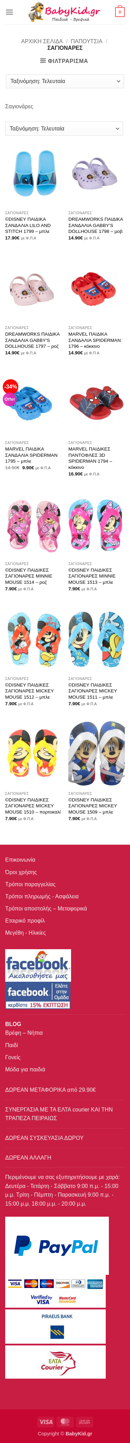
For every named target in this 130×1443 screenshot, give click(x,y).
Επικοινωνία (20, 860)
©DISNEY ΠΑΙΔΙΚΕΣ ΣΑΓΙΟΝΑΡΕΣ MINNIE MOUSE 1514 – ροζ (28, 576)
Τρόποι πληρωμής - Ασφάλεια (42, 896)
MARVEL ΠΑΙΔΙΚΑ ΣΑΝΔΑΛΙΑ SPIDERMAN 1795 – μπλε (31, 455)
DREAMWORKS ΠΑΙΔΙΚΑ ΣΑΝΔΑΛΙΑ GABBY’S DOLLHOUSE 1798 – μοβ (95, 225)
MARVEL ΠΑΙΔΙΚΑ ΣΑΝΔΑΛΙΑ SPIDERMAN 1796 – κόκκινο (94, 340)
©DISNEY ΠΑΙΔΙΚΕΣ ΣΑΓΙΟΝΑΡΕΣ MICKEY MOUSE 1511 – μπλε (92, 691)
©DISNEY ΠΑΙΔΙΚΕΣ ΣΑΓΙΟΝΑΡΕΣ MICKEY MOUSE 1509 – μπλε (92, 806)
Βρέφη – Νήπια (24, 1033)
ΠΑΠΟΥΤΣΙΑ (86, 41)
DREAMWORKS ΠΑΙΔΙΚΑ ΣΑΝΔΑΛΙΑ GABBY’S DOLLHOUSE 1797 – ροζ (32, 340)
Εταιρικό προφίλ (25, 921)
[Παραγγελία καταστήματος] (65, 81)
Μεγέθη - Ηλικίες (25, 933)
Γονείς (12, 1057)
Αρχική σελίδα (42, 41)
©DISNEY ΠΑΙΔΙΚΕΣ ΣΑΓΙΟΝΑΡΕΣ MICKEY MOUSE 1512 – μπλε (29, 691)
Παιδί (11, 1045)
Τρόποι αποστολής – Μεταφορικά (46, 908)
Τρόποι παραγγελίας (30, 884)
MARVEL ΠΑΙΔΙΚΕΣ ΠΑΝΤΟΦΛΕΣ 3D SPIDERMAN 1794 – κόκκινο (90, 458)
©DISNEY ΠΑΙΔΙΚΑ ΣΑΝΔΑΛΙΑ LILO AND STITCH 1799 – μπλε (28, 225)
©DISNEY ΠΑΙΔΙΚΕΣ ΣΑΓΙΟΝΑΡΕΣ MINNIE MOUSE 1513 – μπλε (91, 576)
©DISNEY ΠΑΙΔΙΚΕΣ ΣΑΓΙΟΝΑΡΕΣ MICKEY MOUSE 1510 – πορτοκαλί (33, 806)
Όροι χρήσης (21, 872)
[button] (9, 11)
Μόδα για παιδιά (25, 1069)
